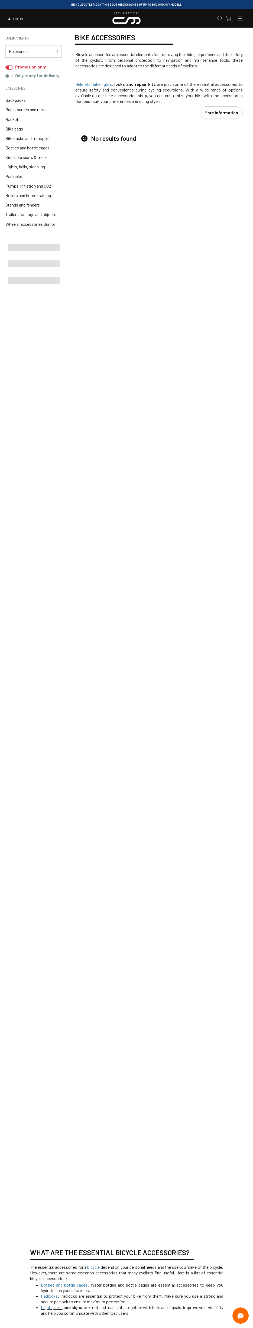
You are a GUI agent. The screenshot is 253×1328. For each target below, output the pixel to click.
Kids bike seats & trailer (26, 157)
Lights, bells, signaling (25, 166)
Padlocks (13, 176)
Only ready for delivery (37, 75)
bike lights (102, 84)
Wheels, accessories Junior (30, 224)
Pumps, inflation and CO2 (28, 185)
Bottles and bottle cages (27, 147)
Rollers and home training (28, 195)
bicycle (93, 1258)
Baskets (13, 119)
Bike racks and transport (27, 138)
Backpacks (15, 100)
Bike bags (14, 128)
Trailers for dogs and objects (30, 214)
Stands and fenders (22, 204)
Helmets (82, 84)
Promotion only (30, 66)
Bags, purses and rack (25, 109)
